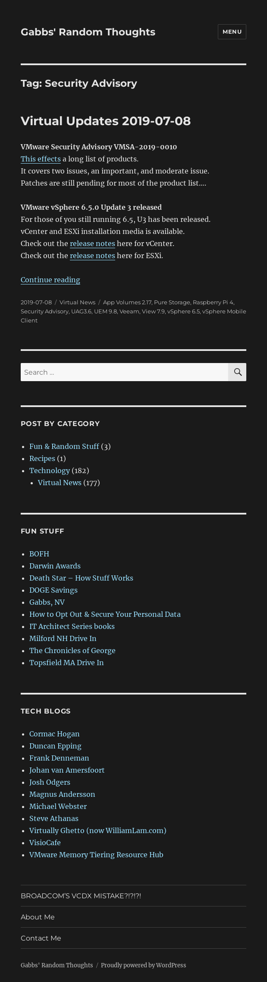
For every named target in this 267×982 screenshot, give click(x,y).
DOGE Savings (53, 590)
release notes (92, 243)
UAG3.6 (81, 311)
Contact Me (41, 938)
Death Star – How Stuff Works (81, 578)
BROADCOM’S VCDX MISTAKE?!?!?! (81, 896)
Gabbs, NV (47, 602)
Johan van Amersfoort (67, 770)
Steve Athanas (54, 818)
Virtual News (77, 302)
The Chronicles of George (72, 650)
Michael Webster (58, 806)
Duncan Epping (55, 746)
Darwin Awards (55, 566)
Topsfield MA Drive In (66, 662)
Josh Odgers (49, 782)
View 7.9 (153, 311)
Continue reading (50, 279)
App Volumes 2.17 (127, 302)
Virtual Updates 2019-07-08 (106, 121)
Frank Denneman (59, 758)
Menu (232, 31)
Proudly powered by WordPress (143, 965)
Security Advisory (45, 311)
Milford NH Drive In (63, 638)
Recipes (42, 458)
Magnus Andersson (62, 794)
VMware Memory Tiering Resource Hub (96, 854)
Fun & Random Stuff (64, 446)
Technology (49, 470)
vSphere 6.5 (183, 311)
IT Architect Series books (72, 626)
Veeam (129, 311)
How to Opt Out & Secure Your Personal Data (105, 614)
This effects (41, 159)
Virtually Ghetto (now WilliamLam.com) (97, 830)
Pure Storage (172, 302)
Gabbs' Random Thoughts (88, 32)
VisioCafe (45, 842)
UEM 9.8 (105, 311)
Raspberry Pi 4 (213, 302)
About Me (38, 917)
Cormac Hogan (54, 733)
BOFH (39, 553)
